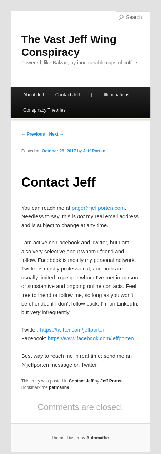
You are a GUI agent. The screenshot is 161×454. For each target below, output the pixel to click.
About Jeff (33, 94)
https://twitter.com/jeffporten (72, 330)
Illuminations (116, 94)
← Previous (33, 134)
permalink (59, 387)
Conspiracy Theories (44, 110)
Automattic (97, 437)
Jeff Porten (94, 150)
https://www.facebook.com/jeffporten (91, 338)
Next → (56, 134)
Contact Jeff (67, 94)
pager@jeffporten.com (98, 208)
